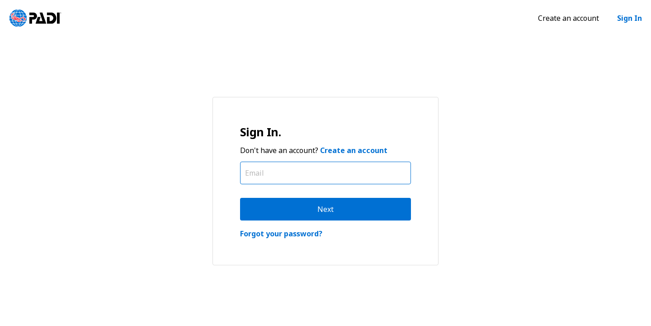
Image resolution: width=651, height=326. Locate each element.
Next (325, 209)
